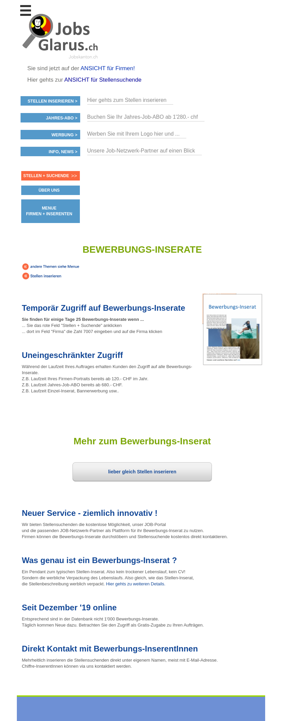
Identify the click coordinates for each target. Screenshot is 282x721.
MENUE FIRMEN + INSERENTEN (49, 211)
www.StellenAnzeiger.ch (61, 35)
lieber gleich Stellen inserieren (142, 471)
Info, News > (63, 151)
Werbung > (64, 135)
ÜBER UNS (49, 190)
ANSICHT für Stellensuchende (103, 80)
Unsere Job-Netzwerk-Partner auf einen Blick (141, 151)
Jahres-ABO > (61, 118)
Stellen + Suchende (46, 175)
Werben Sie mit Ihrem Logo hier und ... (133, 134)
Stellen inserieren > (52, 101)
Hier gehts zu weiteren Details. (135, 583)
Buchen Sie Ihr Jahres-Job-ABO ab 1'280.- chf (142, 117)
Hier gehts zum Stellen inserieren (127, 100)
